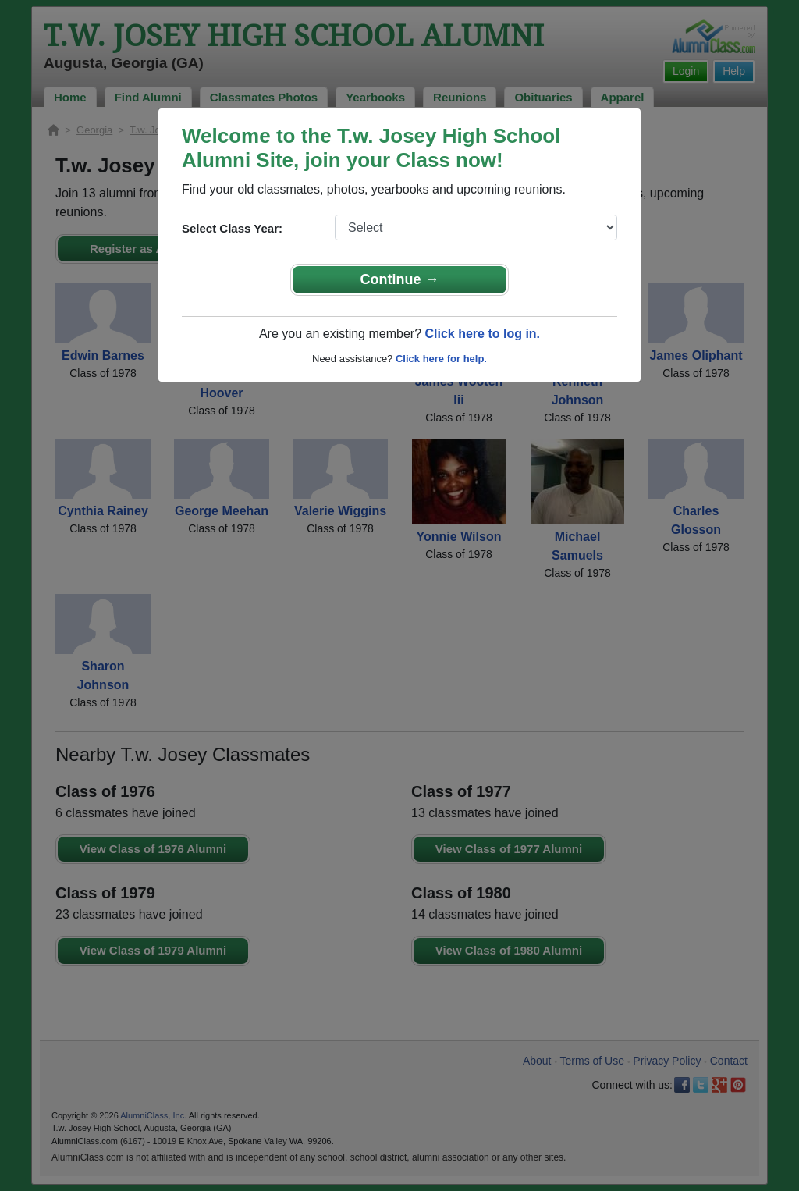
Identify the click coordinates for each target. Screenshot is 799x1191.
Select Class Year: (232, 228)
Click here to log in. (482, 333)
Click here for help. (441, 358)
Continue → (399, 279)
